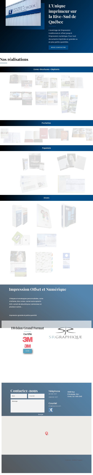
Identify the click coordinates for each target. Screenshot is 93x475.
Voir (29, 350)
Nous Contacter (58, 47)
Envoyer (41, 415)
